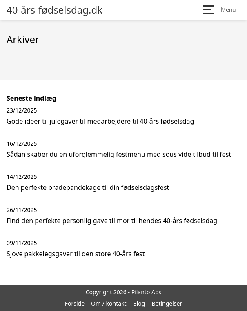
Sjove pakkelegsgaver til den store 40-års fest (76, 253)
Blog (139, 303)
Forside (75, 303)
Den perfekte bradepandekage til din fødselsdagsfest (88, 187)
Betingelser (166, 303)
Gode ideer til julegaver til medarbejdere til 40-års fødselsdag (100, 121)
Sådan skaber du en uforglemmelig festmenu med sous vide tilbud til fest (119, 154)
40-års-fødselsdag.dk (54, 9)
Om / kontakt (109, 303)
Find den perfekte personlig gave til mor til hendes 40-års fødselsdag (112, 220)
